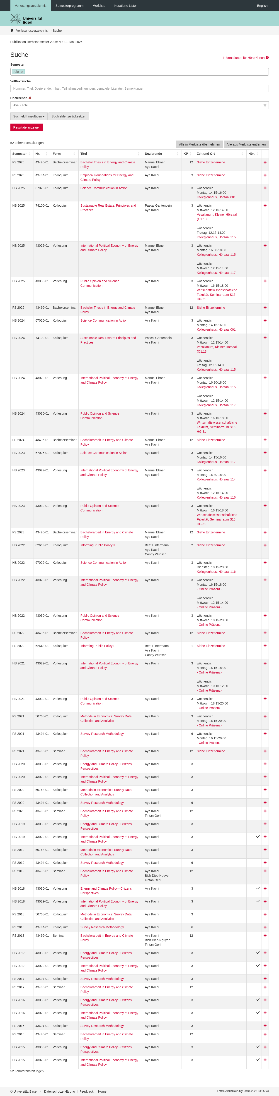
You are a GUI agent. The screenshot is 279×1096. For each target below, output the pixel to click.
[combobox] (139, 72)
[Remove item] (22, 72)
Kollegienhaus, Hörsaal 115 (216, 237)
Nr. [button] (38, 153)
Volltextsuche (20, 81)
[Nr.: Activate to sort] (42, 153)
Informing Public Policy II (97, 545)
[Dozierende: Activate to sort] (162, 153)
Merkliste (99, 5)
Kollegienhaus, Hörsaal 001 (216, 197)
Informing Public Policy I (97, 646)
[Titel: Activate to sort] (110, 153)
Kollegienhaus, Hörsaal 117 (216, 273)
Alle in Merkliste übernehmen (199, 144)
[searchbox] (27, 72)
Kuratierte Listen (126, 5)
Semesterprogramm (70, 5)
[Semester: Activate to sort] (22, 153)
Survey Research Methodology (102, 733)
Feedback (86, 1091)
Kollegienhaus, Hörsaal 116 (216, 497)
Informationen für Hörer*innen (246, 58)
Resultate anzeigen (27, 127)
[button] (19, 153)
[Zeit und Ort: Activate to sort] (221, 153)
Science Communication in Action (104, 188)
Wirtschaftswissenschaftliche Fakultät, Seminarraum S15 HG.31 (217, 294)
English (262, 5)
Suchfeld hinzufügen (29, 116)
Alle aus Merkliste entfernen (246, 144)
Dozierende (21, 98)
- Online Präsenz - (209, 589)
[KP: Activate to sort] (188, 153)
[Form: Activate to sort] (64, 153)
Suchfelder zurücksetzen (68, 116)
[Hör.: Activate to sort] (254, 153)
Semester (17, 64)
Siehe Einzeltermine (211, 162)
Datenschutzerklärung (59, 1091)
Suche (57, 30)
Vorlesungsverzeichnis (30, 5)
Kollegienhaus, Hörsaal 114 (216, 479)
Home (102, 1091)
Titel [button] (83, 153)
